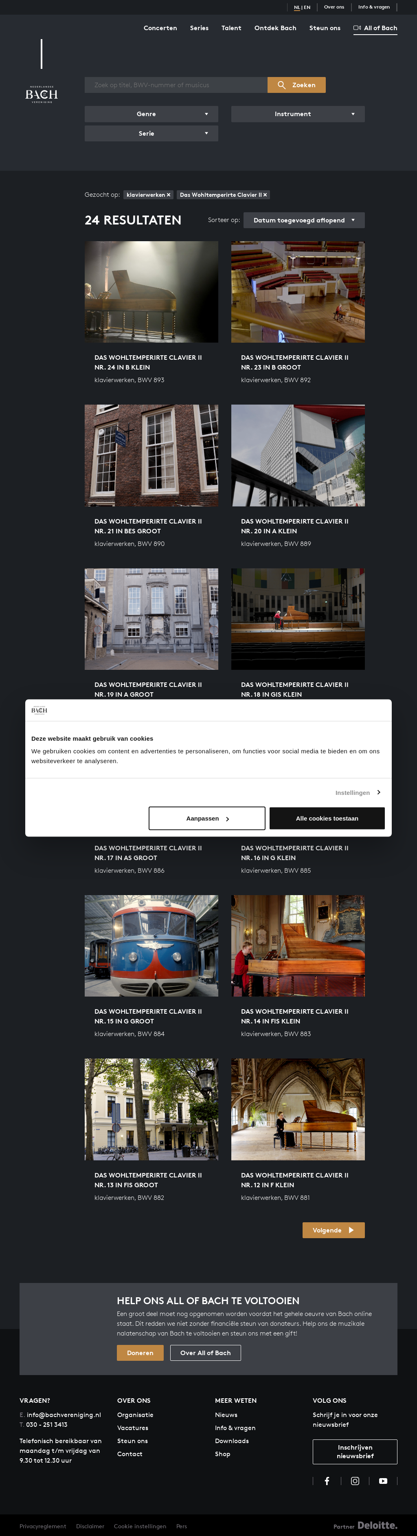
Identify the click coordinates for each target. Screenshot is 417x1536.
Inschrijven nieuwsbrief (355, 1451)
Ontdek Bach (275, 28)
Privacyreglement (43, 1526)
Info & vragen (374, 7)
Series (199, 28)
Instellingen (353, 792)
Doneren (140, 1353)
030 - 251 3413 (44, 1424)
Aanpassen (208, 818)
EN (307, 7)
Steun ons (324, 28)
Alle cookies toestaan (327, 818)
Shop (222, 1454)
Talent (231, 28)
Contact (130, 1454)
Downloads (232, 1441)
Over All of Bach (205, 1353)
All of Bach (375, 28)
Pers (181, 1526)
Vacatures (132, 1428)
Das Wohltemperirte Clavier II (223, 194)
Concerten (160, 28)
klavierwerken (148, 194)
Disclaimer (90, 1526)
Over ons (334, 7)
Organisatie (135, 1415)
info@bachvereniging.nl (60, 1415)
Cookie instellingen (140, 1526)
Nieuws (226, 1415)
